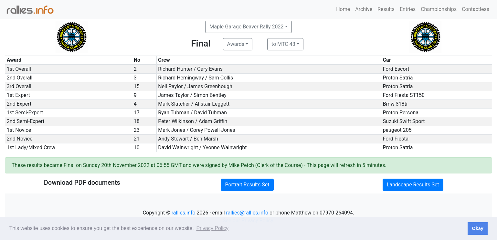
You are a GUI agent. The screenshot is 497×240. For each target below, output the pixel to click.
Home (343, 9)
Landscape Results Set (413, 185)
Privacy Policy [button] (212, 228)
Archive (363, 9)
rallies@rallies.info (247, 213)
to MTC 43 (283, 44)
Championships (439, 9)
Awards (235, 44)
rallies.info (184, 213)
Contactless (475, 9)
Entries (408, 9)
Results (386, 9)
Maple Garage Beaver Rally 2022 (246, 27)
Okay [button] (477, 228)
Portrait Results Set (247, 185)
